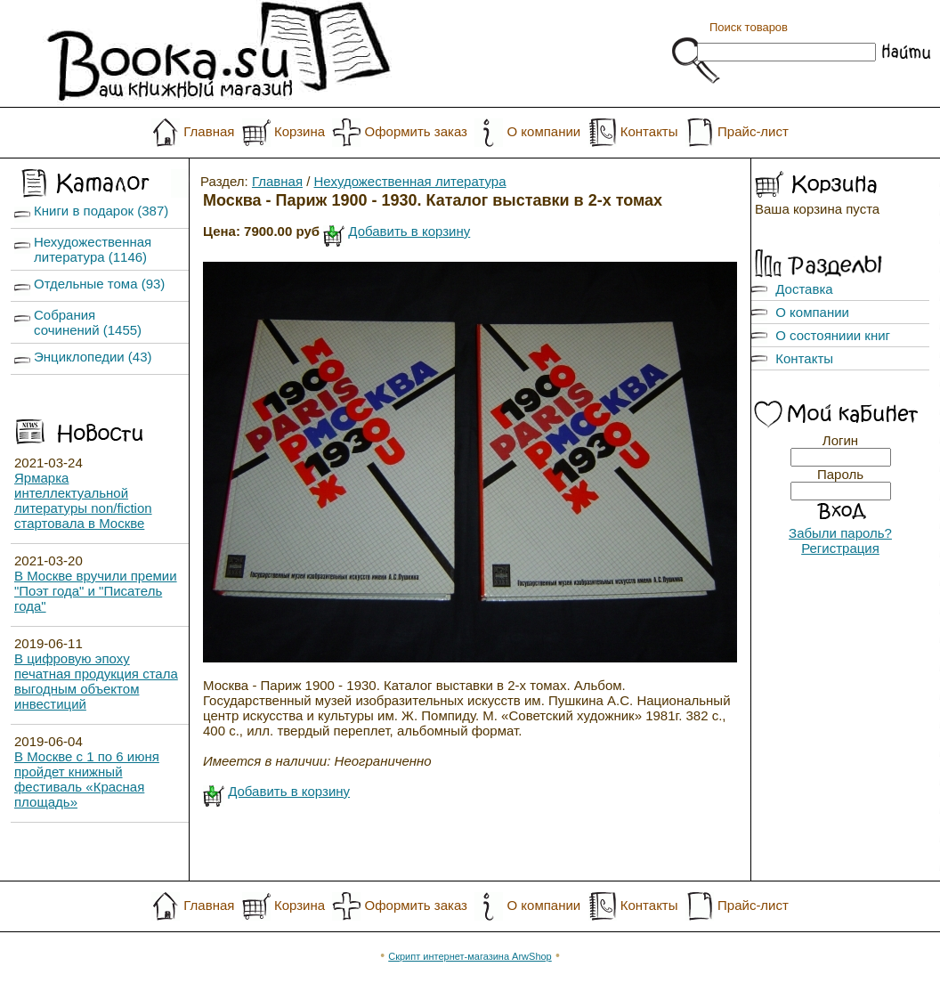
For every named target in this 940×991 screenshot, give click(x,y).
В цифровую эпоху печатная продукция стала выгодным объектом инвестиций (96, 681)
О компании (543, 131)
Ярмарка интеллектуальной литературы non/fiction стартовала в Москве (83, 500)
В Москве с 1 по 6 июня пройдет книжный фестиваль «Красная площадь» (86, 779)
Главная (208, 131)
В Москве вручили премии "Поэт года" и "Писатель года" (95, 590)
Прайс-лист (753, 131)
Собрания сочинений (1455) (88, 322)
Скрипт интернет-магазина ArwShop (469, 956)
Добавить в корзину (409, 231)
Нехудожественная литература (410, 181)
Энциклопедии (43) (93, 356)
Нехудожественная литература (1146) (92, 249)
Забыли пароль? (840, 532)
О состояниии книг (832, 335)
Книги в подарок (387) (101, 210)
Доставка (803, 288)
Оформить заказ (416, 131)
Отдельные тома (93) (99, 283)
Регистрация (840, 548)
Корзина (299, 131)
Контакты (649, 131)
